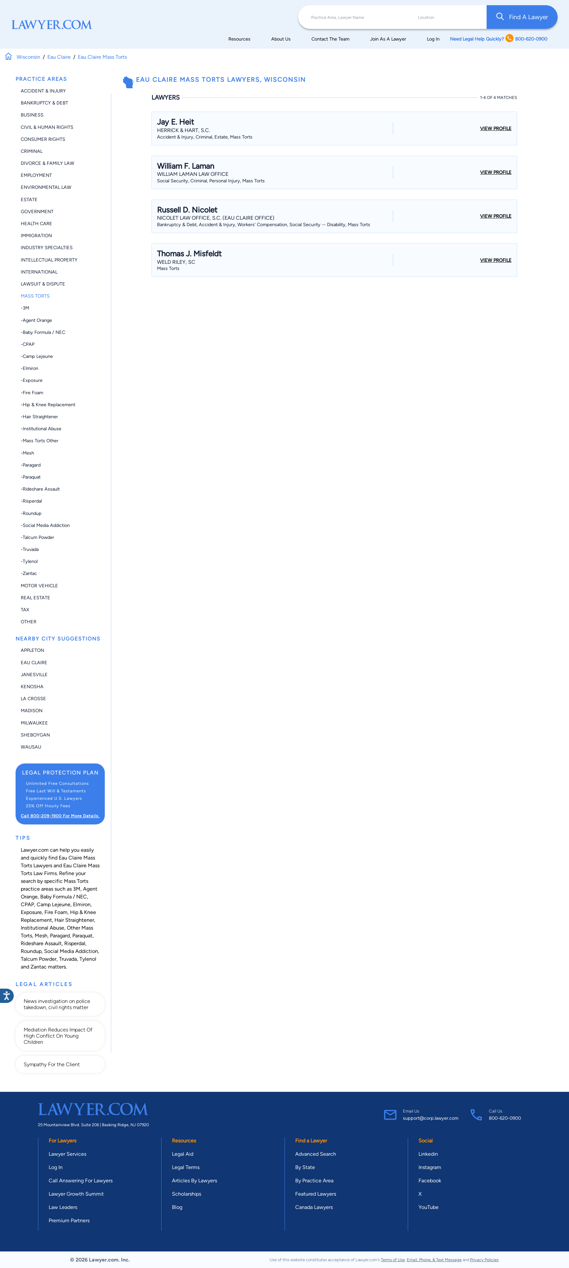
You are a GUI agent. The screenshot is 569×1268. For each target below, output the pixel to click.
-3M (25, 308)
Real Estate (35, 598)
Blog (177, 1207)
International (39, 272)
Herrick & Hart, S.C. (183, 130)
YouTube (428, 1207)
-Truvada (30, 549)
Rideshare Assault (41, 943)
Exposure (31, 912)
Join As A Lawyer (388, 39)
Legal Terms (186, 1167)
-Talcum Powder (37, 537)
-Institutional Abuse (41, 429)
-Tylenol (29, 561)
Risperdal (74, 943)
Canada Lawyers (314, 1207)
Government (37, 211)
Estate (29, 199)
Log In (433, 39)
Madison (31, 710)
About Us (281, 39)
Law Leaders (63, 1207)
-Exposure (31, 380)
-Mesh (27, 453)
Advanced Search (315, 1154)
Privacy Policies (484, 1259)
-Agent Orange (36, 320)
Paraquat (82, 936)
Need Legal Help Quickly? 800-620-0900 (498, 38)
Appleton (32, 650)
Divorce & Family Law (47, 163)
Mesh (41, 936)
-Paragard (31, 465)
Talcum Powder (38, 959)
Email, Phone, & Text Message (434, 1259)
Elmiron (82, 904)
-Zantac (29, 573)
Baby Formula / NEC (63, 897)
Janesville (34, 674)
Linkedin (428, 1154)
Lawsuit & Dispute (43, 284)
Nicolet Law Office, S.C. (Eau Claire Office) (215, 218)
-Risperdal (31, 501)
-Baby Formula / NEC (43, 332)
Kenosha (32, 686)
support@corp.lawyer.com (430, 1118)
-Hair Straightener (39, 417)
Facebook (429, 1180)
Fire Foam (55, 912)
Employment (36, 175)
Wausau (31, 747)
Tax (25, 610)
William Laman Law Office (192, 174)
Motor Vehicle (39, 586)
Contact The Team (330, 39)
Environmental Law (46, 187)
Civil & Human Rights (47, 127)
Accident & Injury (43, 91)
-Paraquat (31, 477)
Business (32, 115)
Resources (239, 39)
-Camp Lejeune (37, 356)
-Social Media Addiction (45, 525)
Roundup (31, 951)
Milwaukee (34, 723)
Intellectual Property (49, 260)
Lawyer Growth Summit (76, 1194)
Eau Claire (34, 662)
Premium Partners (69, 1220)
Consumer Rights (43, 139)
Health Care (36, 223)
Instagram (429, 1167)
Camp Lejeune (53, 904)
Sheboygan (35, 735)
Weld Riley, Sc (176, 262)
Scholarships (186, 1194)
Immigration (36, 235)
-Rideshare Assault (40, 489)
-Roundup (31, 513)
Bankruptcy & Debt (44, 103)
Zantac (38, 967)
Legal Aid (182, 1154)
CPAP (27, 904)
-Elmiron (29, 368)
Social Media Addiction (71, 951)
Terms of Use (393, 1259)
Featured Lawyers (315, 1194)
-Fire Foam (32, 393)
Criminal (31, 151)
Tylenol (87, 959)
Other (28, 622)
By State (305, 1167)
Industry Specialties (47, 247)
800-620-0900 (505, 1118)
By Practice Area (314, 1180)
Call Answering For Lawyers (81, 1180)
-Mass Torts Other (39, 441)
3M (76, 889)
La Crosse (33, 698)
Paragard (60, 936)
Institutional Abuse (42, 928)
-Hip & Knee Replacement (48, 405)
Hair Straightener (74, 920)
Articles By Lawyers (194, 1180)
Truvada (68, 959)
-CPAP (27, 344)
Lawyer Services (67, 1154)
